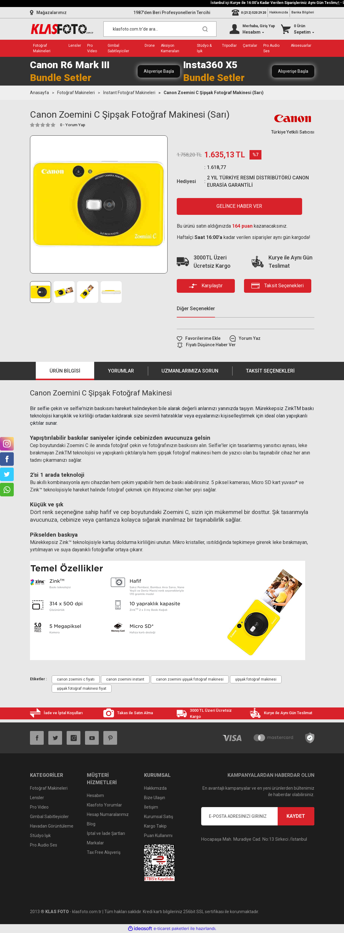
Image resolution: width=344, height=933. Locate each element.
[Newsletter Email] (257, 816)
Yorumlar (121, 371)
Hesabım (95, 795)
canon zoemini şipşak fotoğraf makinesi (190, 679)
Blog (91, 823)
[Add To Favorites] (198, 338)
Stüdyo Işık (40, 835)
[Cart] (297, 29)
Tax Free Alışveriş (103, 852)
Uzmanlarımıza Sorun (189, 371)
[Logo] (62, 29)
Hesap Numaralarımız (108, 814)
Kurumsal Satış (158, 816)
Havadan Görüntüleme (51, 826)
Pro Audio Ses (43, 845)
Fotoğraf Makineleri (49, 788)
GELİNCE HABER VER (239, 206)
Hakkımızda (278, 12)
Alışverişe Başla (159, 71)
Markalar (95, 842)
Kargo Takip (155, 826)
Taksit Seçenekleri (270, 371)
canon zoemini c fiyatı (75, 679)
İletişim (151, 807)
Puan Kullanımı (158, 835)
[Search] (159, 29)
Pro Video (39, 807)
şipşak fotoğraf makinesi (255, 679)
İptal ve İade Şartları (106, 833)
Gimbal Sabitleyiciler (49, 816)
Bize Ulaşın (154, 797)
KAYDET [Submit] (296, 816)
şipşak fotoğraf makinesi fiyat (81, 688)
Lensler (37, 797)
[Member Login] (252, 29)
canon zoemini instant (125, 679)
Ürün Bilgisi (65, 371)
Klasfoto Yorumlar (104, 805)
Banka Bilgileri (302, 12)
